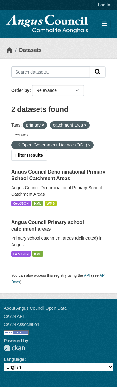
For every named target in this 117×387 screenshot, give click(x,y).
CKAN (14, 348)
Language (14, 359)
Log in (104, 4)
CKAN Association (21, 324)
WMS (51, 203)
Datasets (30, 50)
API (87, 275)
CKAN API (14, 316)
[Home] (9, 50)
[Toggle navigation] (104, 24)
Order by (20, 90)
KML (37, 203)
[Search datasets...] (50, 72)
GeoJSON (21, 203)
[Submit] (98, 72)
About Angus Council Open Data (35, 308)
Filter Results (29, 155)
